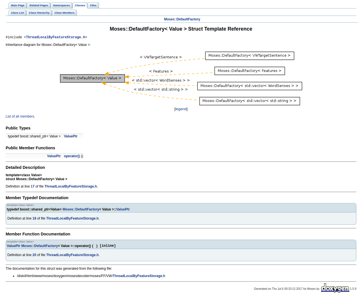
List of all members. (20, 117)
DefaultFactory (188, 19)
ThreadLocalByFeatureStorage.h (55, 37)
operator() (72, 157)
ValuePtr (70, 137)
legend (180, 110)
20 (34, 257)
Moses (169, 19)
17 (33, 187)
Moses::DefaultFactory (81, 210)
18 (34, 219)
